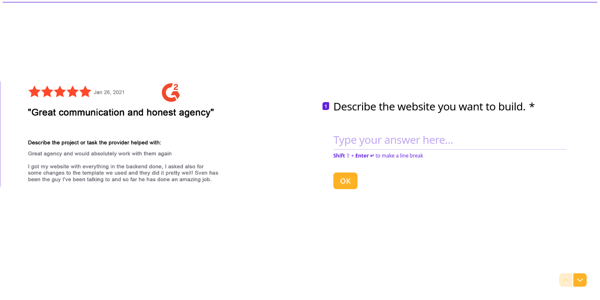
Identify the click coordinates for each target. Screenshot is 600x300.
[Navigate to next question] (580, 280)
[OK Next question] (345, 180)
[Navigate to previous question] (565, 280)
